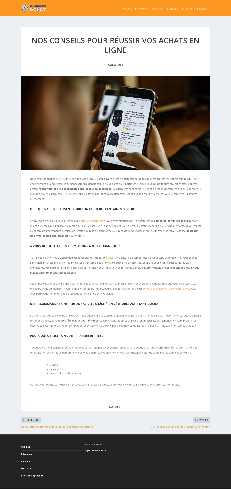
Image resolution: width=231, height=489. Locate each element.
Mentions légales (199, 485)
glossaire (111, 251)
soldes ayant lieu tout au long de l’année (166, 282)
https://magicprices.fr (93, 214)
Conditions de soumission (148, 485)
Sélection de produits (195, 7)
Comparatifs (115, 58)
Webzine (126, 7)
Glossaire (172, 7)
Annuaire (157, 7)
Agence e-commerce (95, 443)
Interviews (141, 7)
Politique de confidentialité (175, 485)
